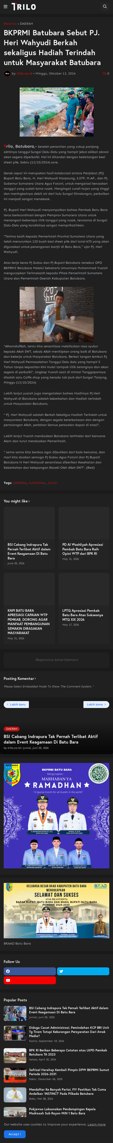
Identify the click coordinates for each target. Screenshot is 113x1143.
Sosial (52, 483)
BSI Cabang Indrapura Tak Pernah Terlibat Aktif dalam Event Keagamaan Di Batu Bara (29, 551)
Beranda (10, 23)
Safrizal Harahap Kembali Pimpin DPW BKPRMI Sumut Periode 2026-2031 (69, 1072)
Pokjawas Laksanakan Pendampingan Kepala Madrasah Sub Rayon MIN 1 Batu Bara (62, 1111)
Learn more (97, 1124)
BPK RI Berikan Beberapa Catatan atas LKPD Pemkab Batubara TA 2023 (68, 1052)
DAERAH (26, 23)
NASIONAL (37, 483)
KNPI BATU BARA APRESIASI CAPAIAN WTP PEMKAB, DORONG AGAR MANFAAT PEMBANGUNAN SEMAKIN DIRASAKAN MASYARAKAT (29, 621)
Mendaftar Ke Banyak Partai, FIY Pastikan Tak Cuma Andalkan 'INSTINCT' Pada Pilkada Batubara (67, 1091)
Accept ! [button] (15, 1134)
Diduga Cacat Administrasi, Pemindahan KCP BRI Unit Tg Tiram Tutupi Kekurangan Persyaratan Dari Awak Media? (69, 1032)
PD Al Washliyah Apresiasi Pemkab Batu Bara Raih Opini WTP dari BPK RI (82, 549)
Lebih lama (95, 704)
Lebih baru (17, 704)
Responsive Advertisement (56, 660)
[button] (5, 7)
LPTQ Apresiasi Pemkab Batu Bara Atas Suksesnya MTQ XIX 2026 (82, 615)
